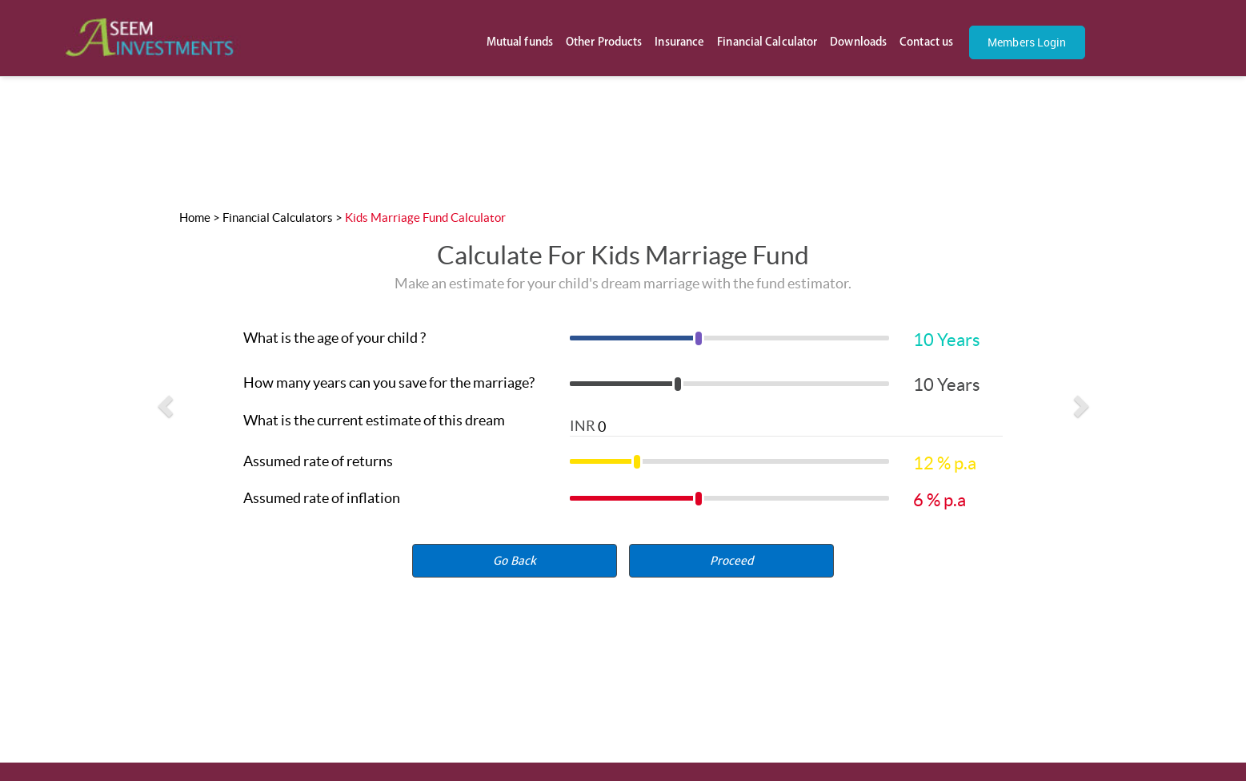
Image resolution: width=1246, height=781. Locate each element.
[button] (731, 561)
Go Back (514, 561)
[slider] (729, 343)
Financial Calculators (277, 217)
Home (194, 217)
